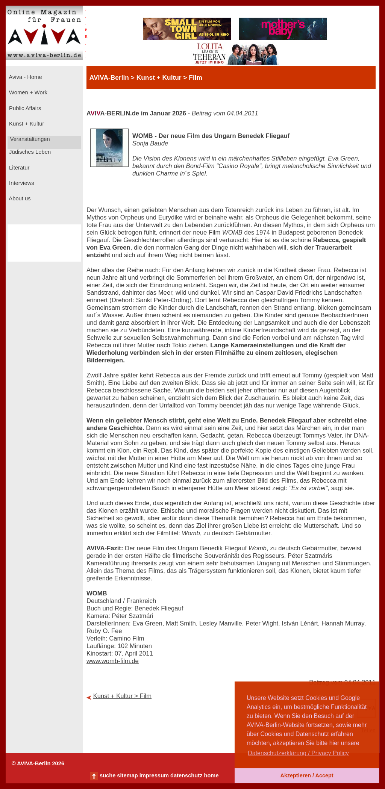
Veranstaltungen (29, 139)
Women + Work (27, 92)
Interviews (21, 183)
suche (107, 775)
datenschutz (186, 775)
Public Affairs (24, 108)
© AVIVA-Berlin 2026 (38, 763)
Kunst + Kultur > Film (122, 696)
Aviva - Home (25, 77)
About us (19, 198)
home (211, 775)
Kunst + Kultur (26, 124)
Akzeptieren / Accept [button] (306, 775)
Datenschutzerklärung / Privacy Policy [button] (298, 753)
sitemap (127, 775)
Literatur (18, 168)
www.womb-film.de (112, 661)
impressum (154, 775)
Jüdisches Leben (29, 152)
